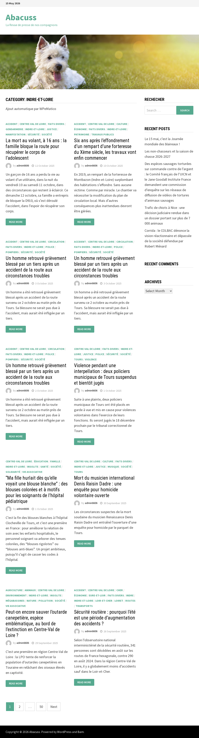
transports (84, 606)
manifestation (15, 134)
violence (91, 359)
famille (55, 461)
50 (41, 706)
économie (80, 129)
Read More (16, 222)
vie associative (32, 472)
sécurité (33, 134)
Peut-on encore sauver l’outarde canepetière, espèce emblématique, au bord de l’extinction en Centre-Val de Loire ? (36, 623)
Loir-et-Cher (103, 600)
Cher (119, 590)
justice (52, 129)
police (49, 247)
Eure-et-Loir (97, 595)
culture (121, 124)
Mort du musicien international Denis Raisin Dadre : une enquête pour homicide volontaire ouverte (104, 486)
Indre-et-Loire (35, 129)
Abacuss (21, 17)
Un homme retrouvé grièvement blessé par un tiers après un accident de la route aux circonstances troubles (36, 267)
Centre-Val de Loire (33, 124)
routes (130, 600)
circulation (56, 241)
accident (11, 124)
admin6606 (23, 165)
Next (53, 706)
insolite (32, 466)
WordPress (64, 732)
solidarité (13, 472)
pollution (45, 600)
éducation (41, 461)
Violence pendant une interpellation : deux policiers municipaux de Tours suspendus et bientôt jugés (105, 374)
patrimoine (81, 134)
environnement (16, 595)
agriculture (14, 590)
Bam (81, 732)
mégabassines (15, 600)
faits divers (56, 124)
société (47, 134)
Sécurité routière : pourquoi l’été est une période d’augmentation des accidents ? (104, 617)
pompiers (12, 252)
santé (44, 466)
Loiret (118, 600)
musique (113, 466)
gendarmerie (14, 129)
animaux (30, 590)
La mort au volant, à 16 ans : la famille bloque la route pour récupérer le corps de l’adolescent (36, 149)
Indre (130, 595)
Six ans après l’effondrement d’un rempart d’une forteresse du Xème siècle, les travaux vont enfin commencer (105, 149)
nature (31, 600)
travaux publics (102, 134)
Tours (78, 359)
